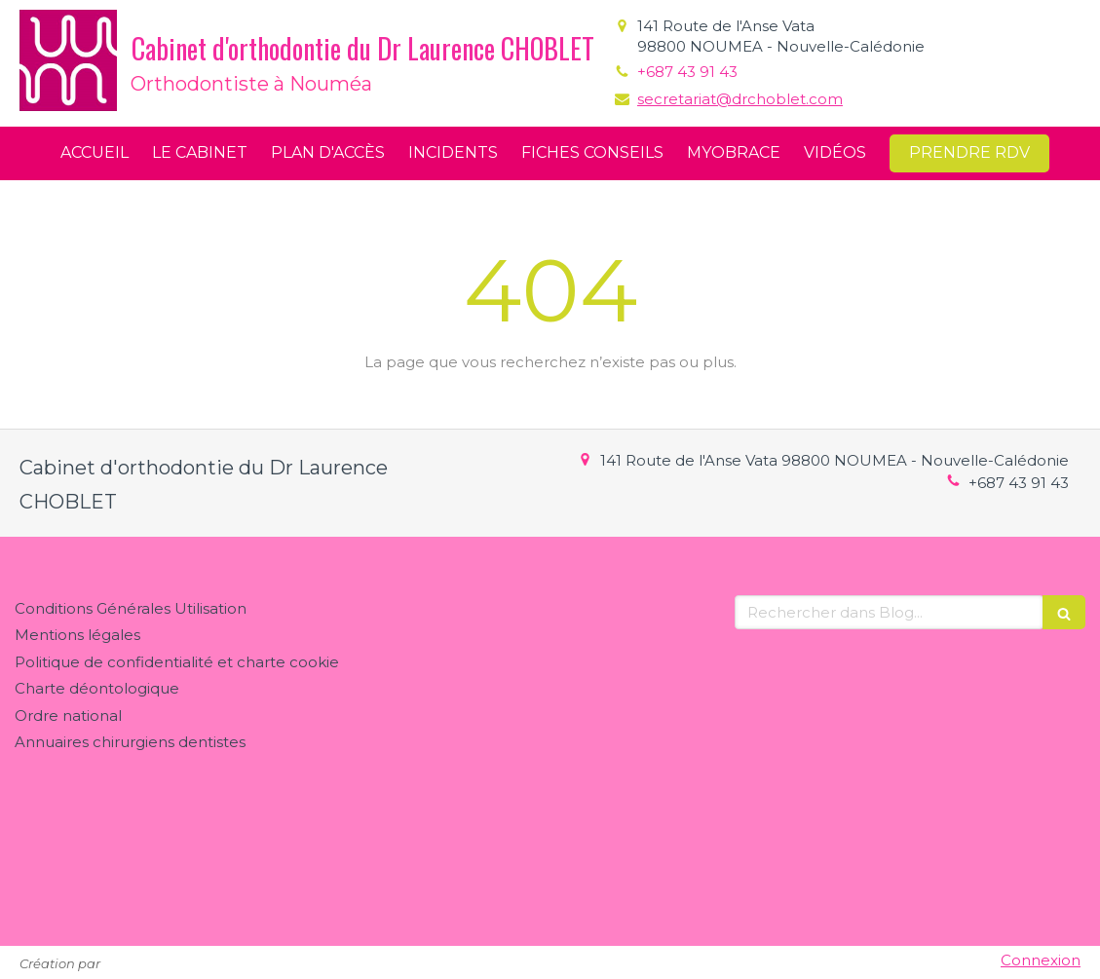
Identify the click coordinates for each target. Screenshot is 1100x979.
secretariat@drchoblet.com (740, 99)
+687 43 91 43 (687, 71)
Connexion (1041, 960)
